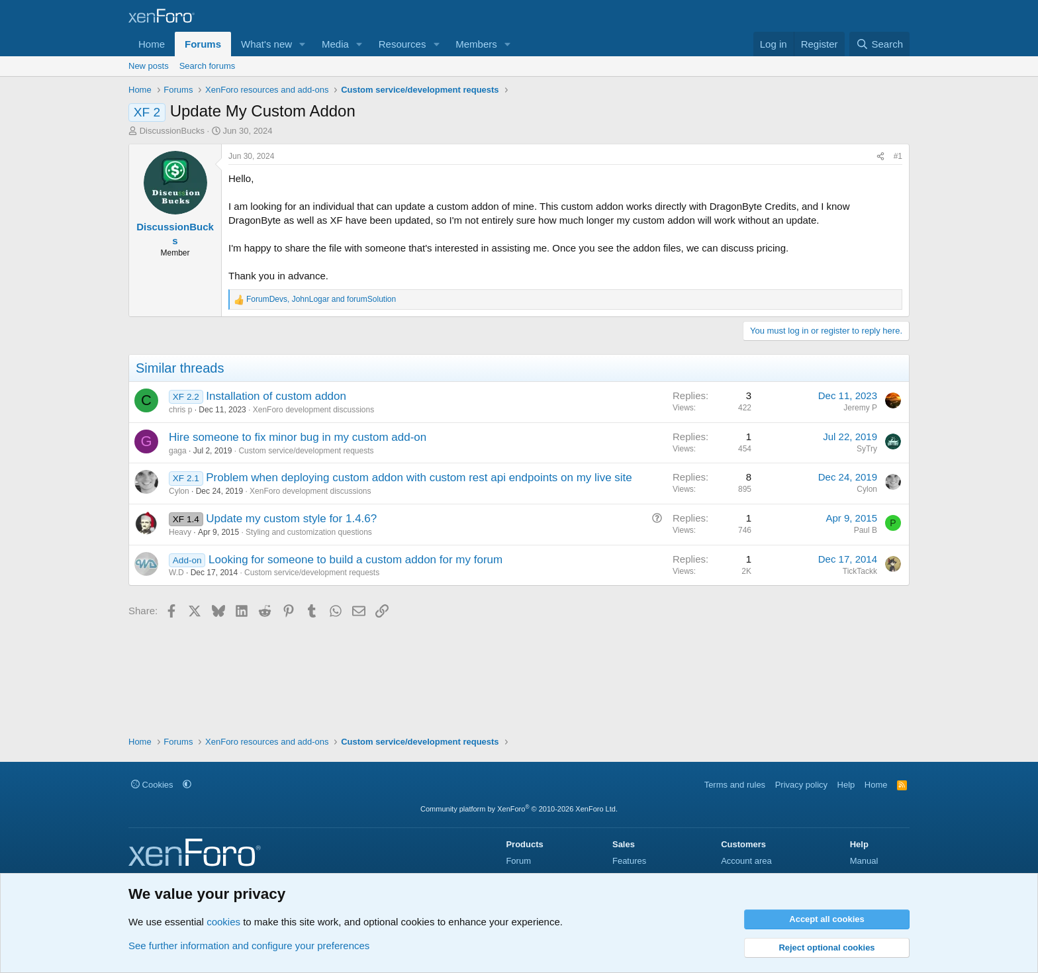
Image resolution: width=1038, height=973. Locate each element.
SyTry (867, 448)
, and (321, 299)
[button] (302, 44)
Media (335, 44)
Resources (402, 44)
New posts (148, 66)
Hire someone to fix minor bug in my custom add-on (297, 437)
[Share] (880, 156)
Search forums (207, 66)
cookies (223, 921)
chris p (180, 409)
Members (476, 44)
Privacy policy (801, 785)
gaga (178, 450)
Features (629, 861)
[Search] (879, 44)
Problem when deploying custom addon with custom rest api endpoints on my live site (419, 477)
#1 (898, 156)
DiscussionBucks (172, 131)
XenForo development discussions (313, 409)
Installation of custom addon (276, 396)
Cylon (179, 491)
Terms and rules (734, 785)
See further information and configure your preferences (248, 945)
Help (846, 785)
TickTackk (860, 571)
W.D (176, 572)
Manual (864, 861)
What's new (266, 44)
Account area (746, 861)
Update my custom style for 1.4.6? (291, 518)
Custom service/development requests (305, 450)
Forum (518, 861)
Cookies (152, 785)
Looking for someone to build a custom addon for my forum (355, 559)
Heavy (180, 532)
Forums (203, 44)
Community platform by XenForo (519, 809)
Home (151, 44)
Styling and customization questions (309, 532)
